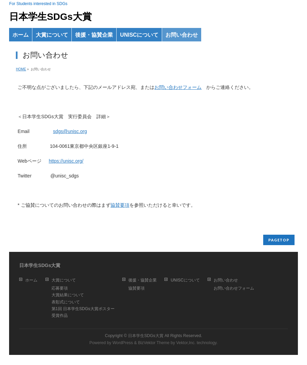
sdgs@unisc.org (70, 131)
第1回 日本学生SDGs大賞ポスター (83, 308)
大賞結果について (68, 295)
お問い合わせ (226, 280)
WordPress (123, 342)
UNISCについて (185, 280)
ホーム (31, 280)
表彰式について (66, 302)
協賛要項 (120, 205)
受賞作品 (60, 315)
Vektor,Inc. (186, 342)
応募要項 (60, 288)
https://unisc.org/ (66, 161)
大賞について (64, 280)
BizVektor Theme (154, 342)
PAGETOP (278, 240)
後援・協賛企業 (142, 280)
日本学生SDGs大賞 (50, 16)
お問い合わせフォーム (178, 87)
